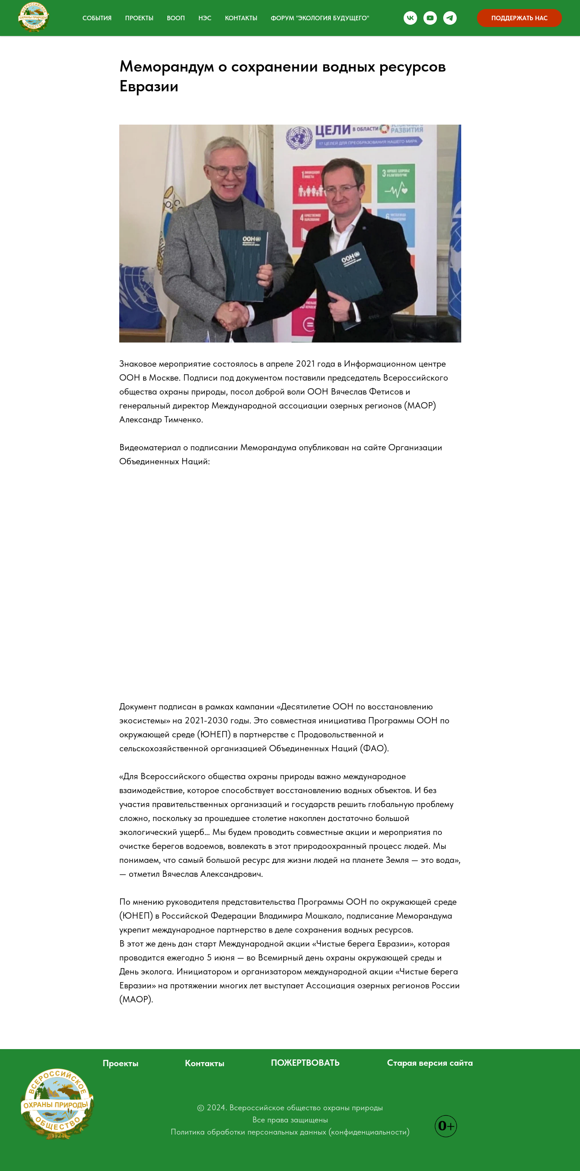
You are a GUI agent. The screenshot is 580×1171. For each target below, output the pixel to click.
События (97, 18)
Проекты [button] (139, 18)
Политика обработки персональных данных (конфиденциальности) (290, 1131)
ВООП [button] (176, 18)
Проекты (121, 1063)
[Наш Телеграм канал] (450, 18)
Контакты (241, 18)
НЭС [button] (204, 18)
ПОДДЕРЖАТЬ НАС (519, 18)
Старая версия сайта (430, 1062)
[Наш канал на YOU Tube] (430, 18)
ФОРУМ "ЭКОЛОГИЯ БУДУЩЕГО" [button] (320, 18)
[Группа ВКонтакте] (410, 18)
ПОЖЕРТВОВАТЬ (305, 1062)
